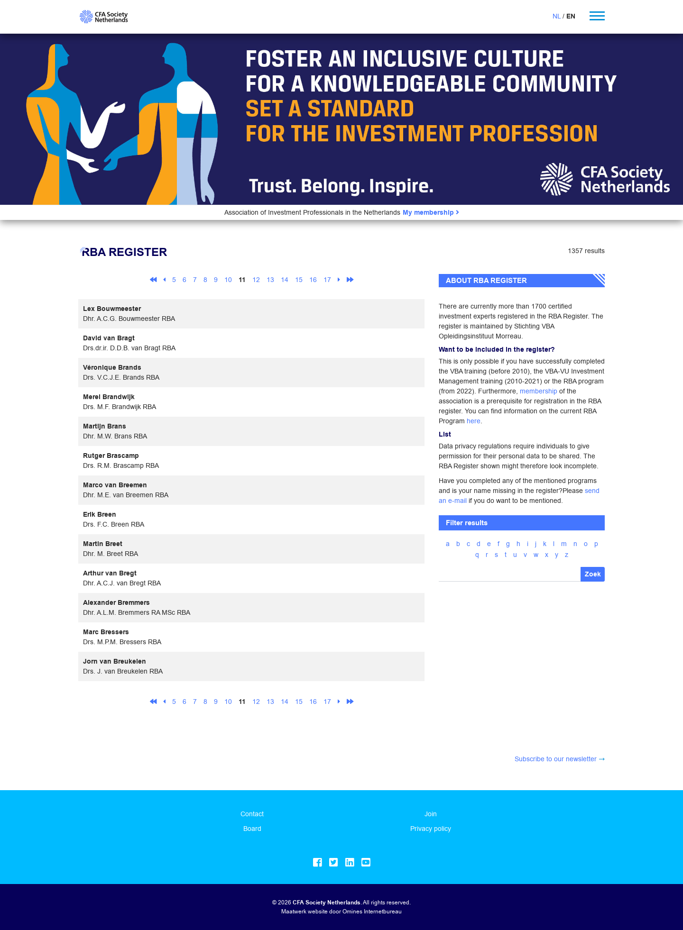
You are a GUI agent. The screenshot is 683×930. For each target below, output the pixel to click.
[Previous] (164, 279)
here (473, 421)
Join (431, 814)
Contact (252, 814)
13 (270, 279)
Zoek (593, 574)
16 (313, 279)
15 (299, 279)
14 (284, 279)
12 (256, 279)
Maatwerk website (304, 911)
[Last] (350, 279)
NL (557, 16)
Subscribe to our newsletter (556, 759)
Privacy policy (430, 828)
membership (538, 391)
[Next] (338, 279)
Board (252, 828)
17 (327, 279)
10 (228, 279)
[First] (153, 279)
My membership (431, 213)
